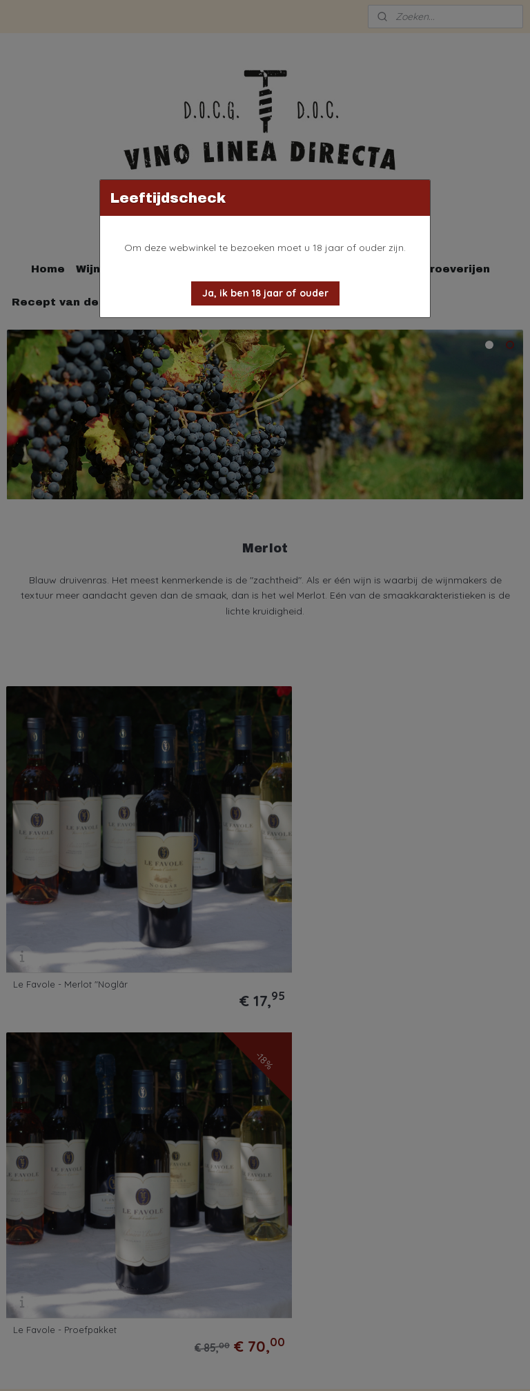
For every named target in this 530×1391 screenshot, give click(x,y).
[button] (265, 293)
